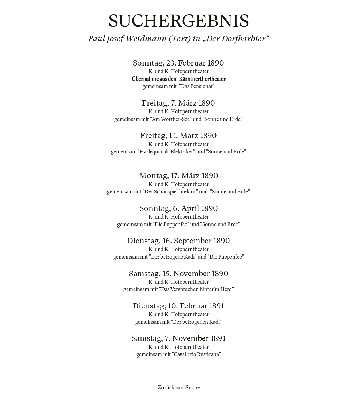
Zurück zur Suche (179, 387)
